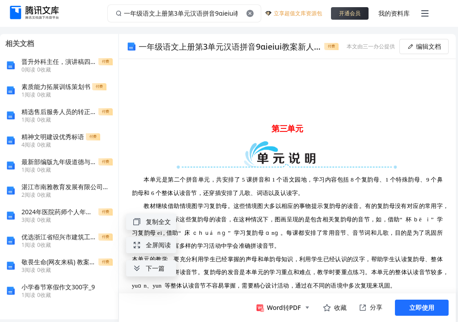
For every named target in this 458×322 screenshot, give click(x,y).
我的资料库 (394, 13)
